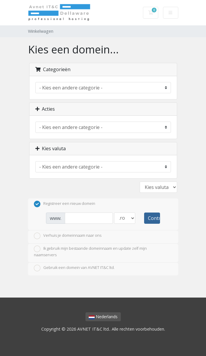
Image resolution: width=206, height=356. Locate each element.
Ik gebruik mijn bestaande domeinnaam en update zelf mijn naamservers (90, 251)
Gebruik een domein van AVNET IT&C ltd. (74, 268)
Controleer (154, 218)
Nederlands (103, 316)
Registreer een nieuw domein (64, 204)
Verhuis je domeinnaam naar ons (67, 236)
